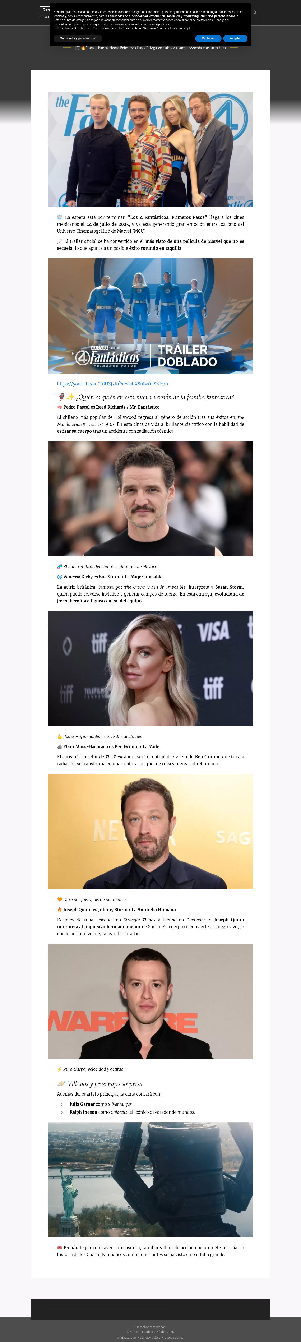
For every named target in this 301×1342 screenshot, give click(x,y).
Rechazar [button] (208, 38)
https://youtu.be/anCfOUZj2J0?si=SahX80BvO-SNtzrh (112, 384)
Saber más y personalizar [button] (78, 38)
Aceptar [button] (235, 38)
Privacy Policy (150, 1337)
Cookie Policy (174, 1337)
